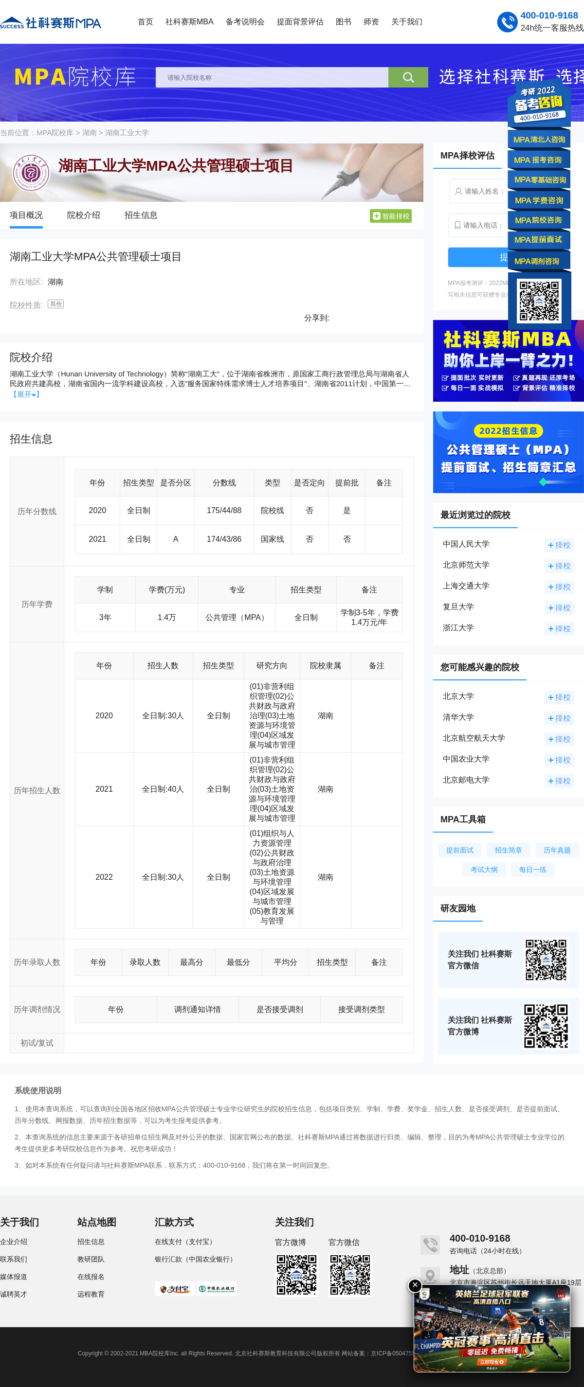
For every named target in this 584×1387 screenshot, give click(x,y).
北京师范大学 (466, 565)
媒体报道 (13, 1276)
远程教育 (91, 1294)
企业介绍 (13, 1241)
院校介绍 (83, 215)
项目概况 (26, 215)
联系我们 (13, 1259)
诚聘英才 (13, 1294)
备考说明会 (245, 22)
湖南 (89, 132)
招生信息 (141, 215)
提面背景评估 (300, 22)
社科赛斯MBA (189, 22)
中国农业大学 (466, 759)
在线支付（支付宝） (185, 1241)
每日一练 (533, 869)
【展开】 (26, 394)
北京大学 (458, 696)
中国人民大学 (466, 544)
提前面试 (460, 850)
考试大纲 (484, 869)
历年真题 (557, 850)
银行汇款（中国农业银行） (196, 1259)
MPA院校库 (54, 132)
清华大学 (458, 717)
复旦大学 (458, 607)
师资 (371, 22)
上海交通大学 (466, 586)
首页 (145, 22)
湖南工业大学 (127, 132)
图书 (343, 22)
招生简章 (508, 850)
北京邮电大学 (466, 780)
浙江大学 (458, 627)
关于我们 (406, 22)
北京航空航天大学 (474, 738)
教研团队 (91, 1259)
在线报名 (91, 1276)
